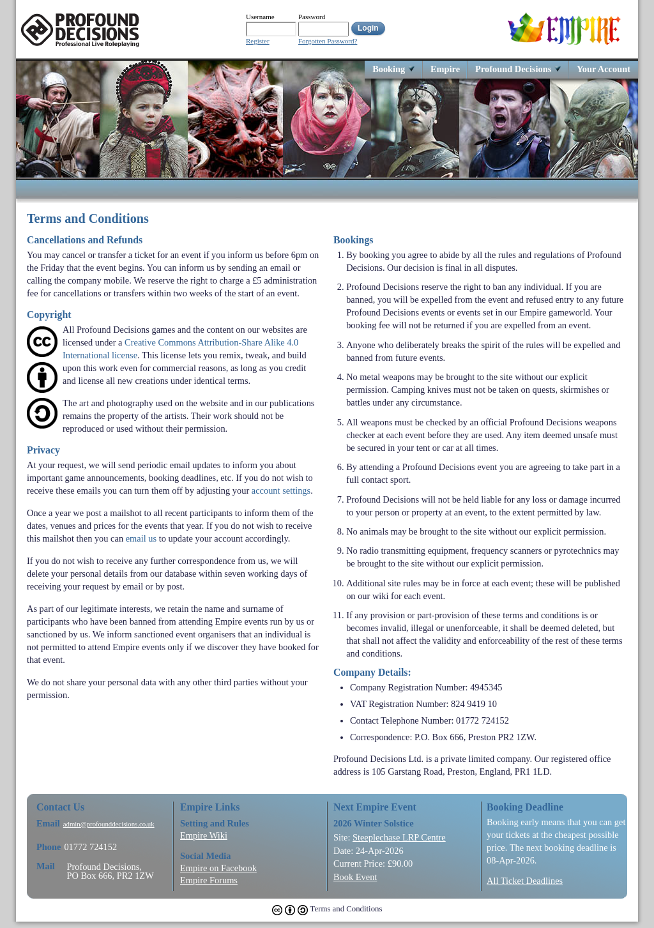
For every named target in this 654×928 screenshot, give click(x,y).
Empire (445, 68)
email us (141, 538)
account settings (281, 490)
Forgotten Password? (327, 41)
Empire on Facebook (218, 867)
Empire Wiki (203, 835)
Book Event (355, 876)
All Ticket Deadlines (525, 881)
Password (311, 16)
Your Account (603, 68)
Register (258, 41)
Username (260, 16)
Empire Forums (209, 880)
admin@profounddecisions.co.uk (109, 824)
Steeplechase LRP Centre (399, 837)
